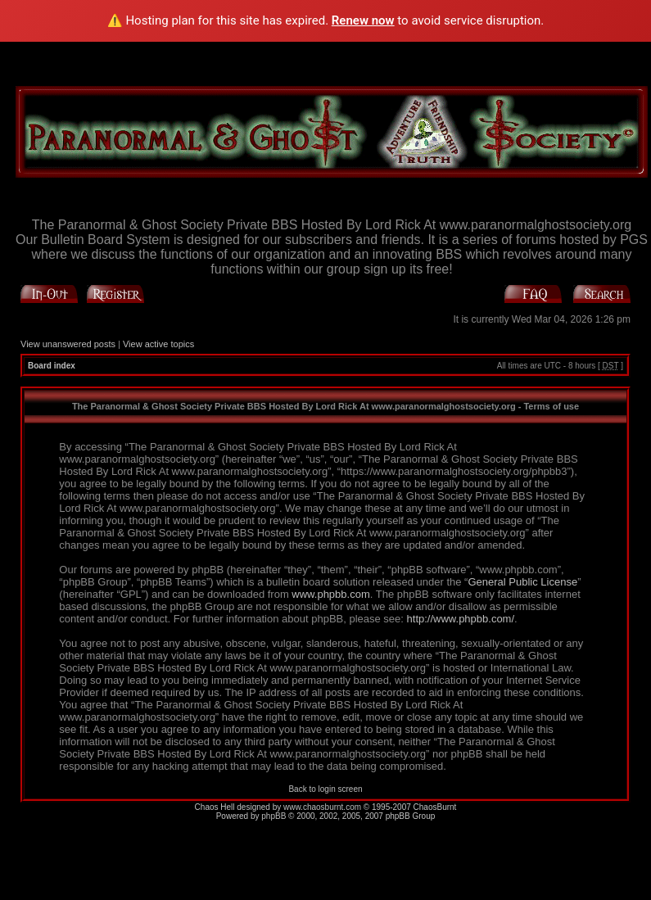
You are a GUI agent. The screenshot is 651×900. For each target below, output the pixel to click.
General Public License (522, 582)
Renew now (363, 20)
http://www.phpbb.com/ (461, 619)
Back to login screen (325, 789)
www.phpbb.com (330, 594)
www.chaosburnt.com (322, 807)
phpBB (273, 816)
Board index (51, 365)
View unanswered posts (67, 344)
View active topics (158, 344)
